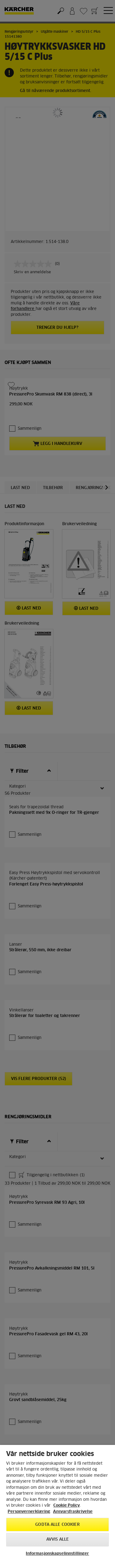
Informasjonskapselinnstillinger (57, 1554)
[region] (57, 1503)
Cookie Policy (66, 1506)
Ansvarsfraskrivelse (73, 1512)
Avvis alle (57, 1540)
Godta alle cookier (57, 1525)
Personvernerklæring (29, 1512)
